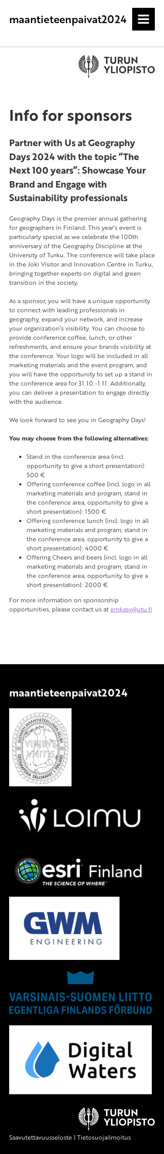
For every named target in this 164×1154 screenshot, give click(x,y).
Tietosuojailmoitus (104, 1137)
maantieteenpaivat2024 (67, 19)
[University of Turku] (117, 1128)
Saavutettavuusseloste (40, 1137)
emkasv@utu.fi (131, 609)
